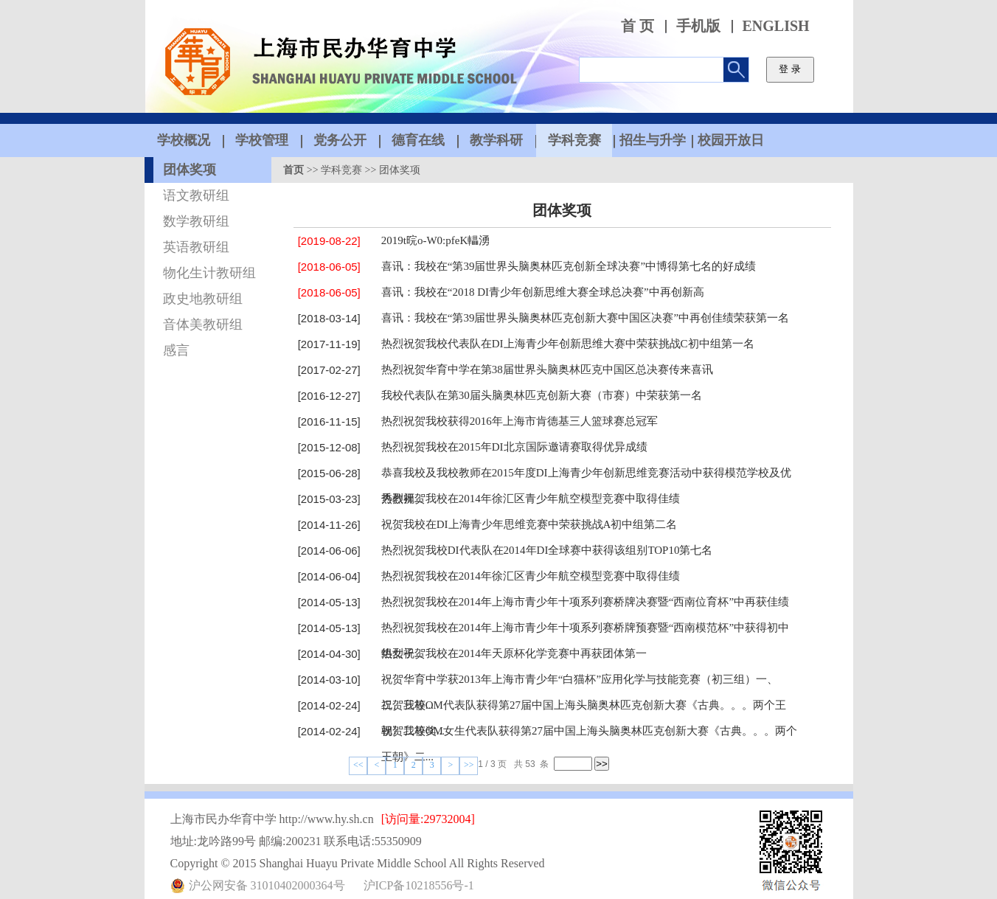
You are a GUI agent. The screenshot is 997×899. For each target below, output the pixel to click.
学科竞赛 (341, 170)
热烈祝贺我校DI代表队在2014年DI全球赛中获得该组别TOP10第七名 (547, 550)
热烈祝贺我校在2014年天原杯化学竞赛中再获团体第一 (514, 653)
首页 (293, 170)
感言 (176, 350)
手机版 (698, 26)
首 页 (637, 26)
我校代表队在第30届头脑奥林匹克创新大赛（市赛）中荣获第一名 (541, 395)
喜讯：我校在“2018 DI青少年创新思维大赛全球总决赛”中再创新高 (542, 292)
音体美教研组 (203, 324)
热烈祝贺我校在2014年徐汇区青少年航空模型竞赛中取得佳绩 (530, 498)
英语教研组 (196, 247)
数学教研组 (196, 221)
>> (469, 765)
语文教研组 (196, 195)
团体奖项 (189, 169)
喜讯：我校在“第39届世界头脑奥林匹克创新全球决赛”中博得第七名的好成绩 (568, 266)
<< (358, 765)
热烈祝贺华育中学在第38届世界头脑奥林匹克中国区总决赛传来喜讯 (547, 369)
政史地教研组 (203, 298)
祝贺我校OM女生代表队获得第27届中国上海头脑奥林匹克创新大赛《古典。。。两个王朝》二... (589, 744)
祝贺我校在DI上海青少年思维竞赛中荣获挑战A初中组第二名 (529, 524)
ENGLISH (776, 26)
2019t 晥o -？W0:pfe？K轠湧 (435, 240)
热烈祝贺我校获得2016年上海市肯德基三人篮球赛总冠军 (519, 421)
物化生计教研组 (209, 272)
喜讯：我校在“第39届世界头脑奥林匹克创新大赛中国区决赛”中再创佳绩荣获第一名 (585, 318)
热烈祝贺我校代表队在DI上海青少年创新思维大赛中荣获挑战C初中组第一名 (567, 344)
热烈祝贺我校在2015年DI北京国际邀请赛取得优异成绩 (514, 447)
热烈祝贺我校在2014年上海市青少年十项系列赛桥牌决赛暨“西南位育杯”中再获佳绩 (585, 602)
